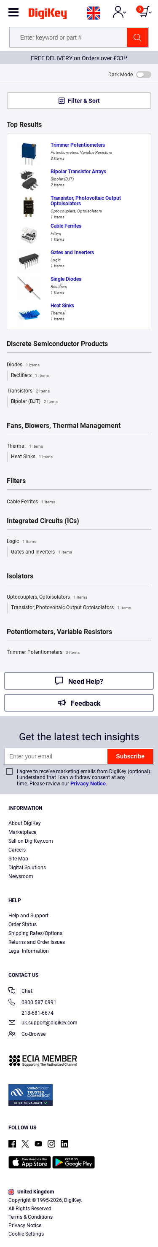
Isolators (20, 576)
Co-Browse (27, 1035)
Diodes (23, 365)
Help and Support (28, 916)
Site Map (18, 859)
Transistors (28, 391)
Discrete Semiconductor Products (57, 344)
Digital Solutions (27, 868)
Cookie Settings (26, 1234)
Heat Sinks (32, 457)
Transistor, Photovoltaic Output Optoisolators (71, 608)
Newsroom (20, 876)
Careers (17, 850)
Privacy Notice (88, 783)
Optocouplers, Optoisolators (47, 597)
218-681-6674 (31, 1013)
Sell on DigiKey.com (30, 841)
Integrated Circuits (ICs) (43, 521)
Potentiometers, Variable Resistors (59, 632)
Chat (20, 992)
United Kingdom (31, 1192)
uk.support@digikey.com (43, 1023)
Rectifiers (30, 376)
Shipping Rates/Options (35, 933)
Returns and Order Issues (36, 942)
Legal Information (28, 951)
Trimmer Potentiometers (43, 653)
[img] (48, 15)
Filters (16, 481)
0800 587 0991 (32, 1003)
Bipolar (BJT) (34, 402)
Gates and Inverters (41, 552)
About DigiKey (24, 823)
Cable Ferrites (31, 502)
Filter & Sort (84, 100)
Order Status (22, 924)
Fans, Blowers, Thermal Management (64, 426)
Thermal (25, 446)
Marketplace (22, 832)
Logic (21, 542)
